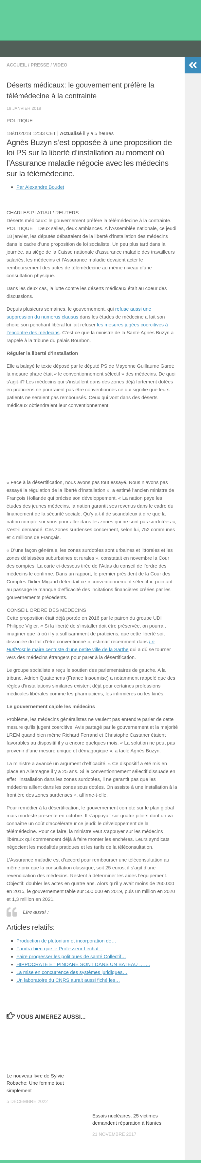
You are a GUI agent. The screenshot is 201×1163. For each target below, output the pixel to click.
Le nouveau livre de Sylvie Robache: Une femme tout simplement (35, 1083)
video (60, 65)
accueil (17, 65)
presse (40, 65)
